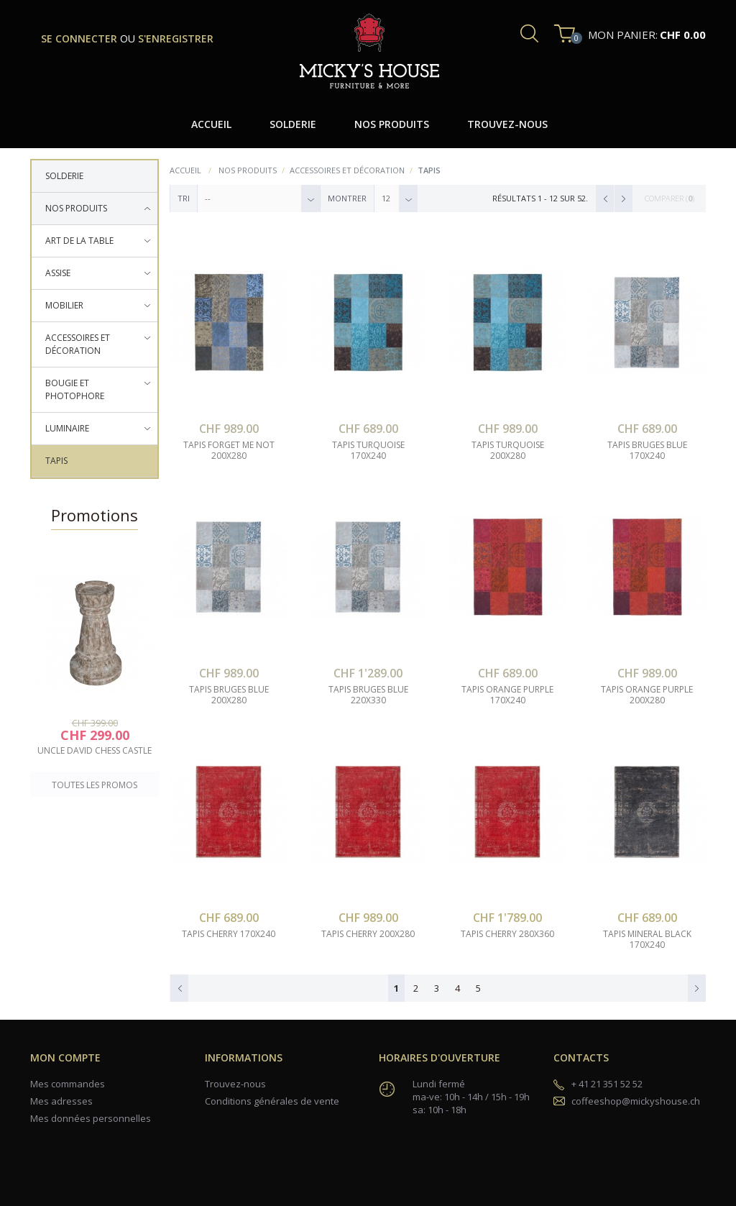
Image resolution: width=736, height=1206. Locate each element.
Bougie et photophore (74, 389)
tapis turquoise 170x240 (368, 450)
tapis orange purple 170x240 (507, 695)
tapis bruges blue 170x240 (647, 450)
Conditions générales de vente (272, 1101)
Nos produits (76, 208)
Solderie (64, 176)
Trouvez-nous (235, 1083)
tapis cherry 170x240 (228, 934)
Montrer (347, 198)
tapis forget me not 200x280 (229, 450)
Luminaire (67, 428)
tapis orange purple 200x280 (647, 695)
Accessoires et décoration (77, 344)
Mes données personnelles (90, 1118)
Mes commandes (67, 1083)
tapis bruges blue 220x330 (368, 695)
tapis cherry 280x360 (507, 934)
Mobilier (64, 305)
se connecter (80, 38)
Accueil (185, 170)
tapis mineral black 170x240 (647, 939)
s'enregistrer (175, 38)
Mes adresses (61, 1101)
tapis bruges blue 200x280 (229, 695)
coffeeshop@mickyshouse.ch (635, 1101)
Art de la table (79, 240)
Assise (57, 273)
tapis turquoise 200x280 (508, 450)
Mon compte (65, 1057)
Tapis (56, 460)
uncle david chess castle (94, 751)
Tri (184, 198)
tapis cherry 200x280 (368, 934)
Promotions (94, 515)
